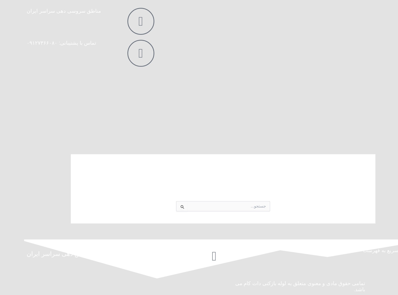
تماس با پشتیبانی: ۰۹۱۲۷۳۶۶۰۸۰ (37, 43)
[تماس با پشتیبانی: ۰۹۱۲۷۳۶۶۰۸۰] (116, 53)
